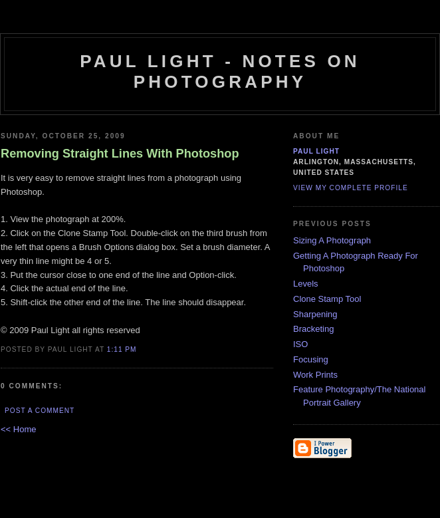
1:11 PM (122, 349)
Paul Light (316, 151)
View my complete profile (350, 188)
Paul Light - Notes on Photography (220, 71)
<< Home (18, 429)
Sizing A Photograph (332, 240)
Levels (305, 284)
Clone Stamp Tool (327, 299)
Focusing (310, 359)
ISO (300, 344)
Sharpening (315, 314)
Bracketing (313, 329)
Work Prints (315, 375)
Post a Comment (39, 410)
